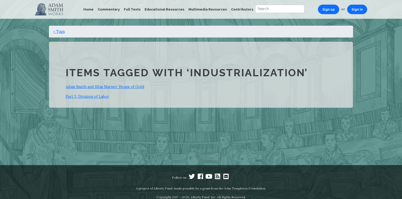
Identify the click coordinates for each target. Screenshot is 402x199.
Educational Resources (164, 9)
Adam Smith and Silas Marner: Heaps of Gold (105, 86)
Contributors (242, 9)
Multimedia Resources (207, 9)
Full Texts (132, 9)
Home (88, 9)
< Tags (59, 31)
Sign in (357, 9)
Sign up (328, 9)
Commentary (109, 9)
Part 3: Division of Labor (87, 96)
